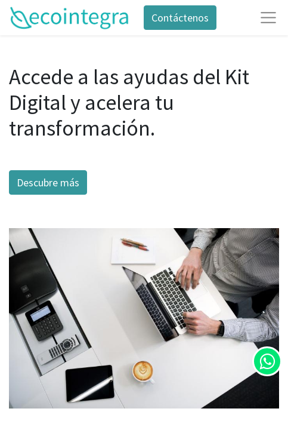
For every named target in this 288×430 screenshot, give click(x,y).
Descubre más (48, 182)
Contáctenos (180, 17)
